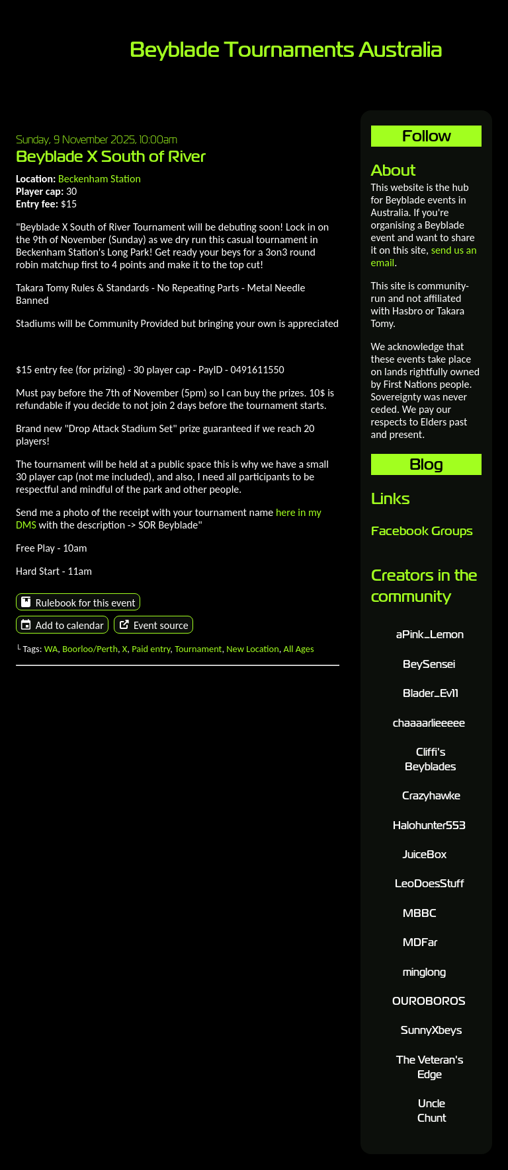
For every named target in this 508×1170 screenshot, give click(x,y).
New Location (252, 649)
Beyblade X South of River (111, 156)
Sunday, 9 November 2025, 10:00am (96, 139)
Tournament (198, 649)
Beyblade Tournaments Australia (286, 49)
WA (51, 649)
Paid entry (151, 649)
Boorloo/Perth (90, 649)
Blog (426, 464)
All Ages (299, 649)
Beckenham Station (99, 178)
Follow (426, 136)
